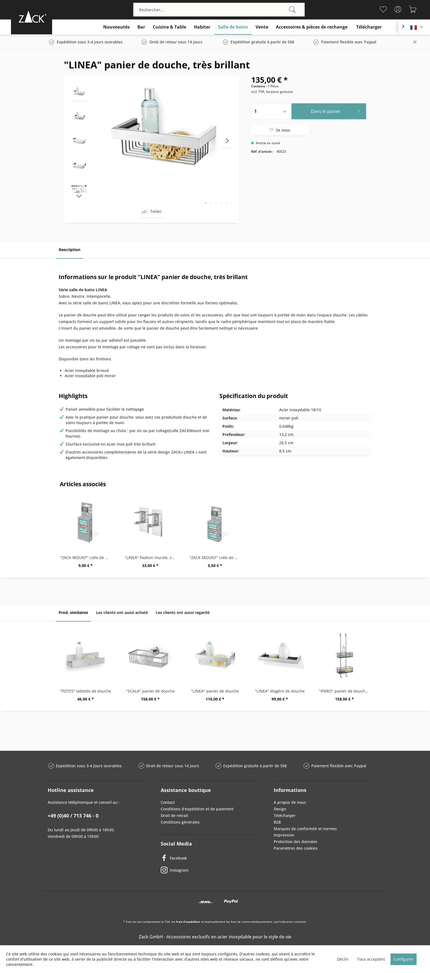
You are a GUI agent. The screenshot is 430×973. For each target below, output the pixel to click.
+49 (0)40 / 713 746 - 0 (73, 815)
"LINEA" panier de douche (215, 691)
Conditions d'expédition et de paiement (197, 808)
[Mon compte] (398, 9)
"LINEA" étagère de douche (280, 691)
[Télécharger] (369, 27)
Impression (284, 835)
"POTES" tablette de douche (85, 691)
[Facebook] (209, 858)
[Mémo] (383, 9)
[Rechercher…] (219, 9)
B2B (277, 822)
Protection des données (295, 841)
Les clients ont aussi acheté (122, 612)
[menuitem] (219, 9)
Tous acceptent (371, 959)
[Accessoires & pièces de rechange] (311, 27)
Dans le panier (337, 110)
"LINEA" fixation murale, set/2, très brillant (152, 557)
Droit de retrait (174, 815)
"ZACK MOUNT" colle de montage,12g (87, 557)
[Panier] (413, 9)
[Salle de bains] (233, 27)
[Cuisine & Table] (169, 27)
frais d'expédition (188, 922)
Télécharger (285, 815)
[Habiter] (202, 27)
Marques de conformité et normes (305, 828)
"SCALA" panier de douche (150, 691)
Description (69, 249)
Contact (168, 802)
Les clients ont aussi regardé (183, 612)
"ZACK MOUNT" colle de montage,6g (216, 557)
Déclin (343, 959)
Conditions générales (180, 822)
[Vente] (262, 27)
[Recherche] (292, 9)
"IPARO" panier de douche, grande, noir (346, 691)
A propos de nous (290, 802)
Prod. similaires (73, 612)
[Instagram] (209, 870)
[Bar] (141, 27)
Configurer (403, 959)
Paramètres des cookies (296, 848)
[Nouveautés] (116, 27)
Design (280, 808)
